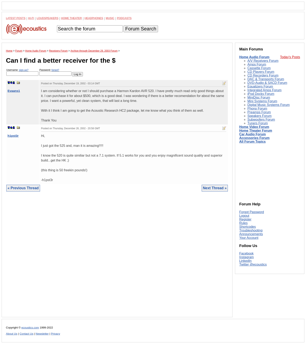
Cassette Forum (259, 68)
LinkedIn (245, 261)
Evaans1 (14, 90)
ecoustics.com (30, 327)
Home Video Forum (254, 127)
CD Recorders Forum (262, 75)
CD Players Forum (260, 71)
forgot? (55, 70)
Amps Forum (256, 64)
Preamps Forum (259, 112)
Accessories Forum (254, 138)
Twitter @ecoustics (253, 264)
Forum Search (140, 28)
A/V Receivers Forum (262, 60)
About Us (11, 333)
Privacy (55, 333)
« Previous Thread (23, 188)
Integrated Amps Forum (264, 90)
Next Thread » (215, 188)
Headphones (94, 18)
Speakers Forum (259, 116)
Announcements (251, 234)
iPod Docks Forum (260, 94)
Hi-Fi (31, 18)
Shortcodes (247, 226)
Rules (243, 223)
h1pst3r (13, 135)
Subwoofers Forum (261, 119)
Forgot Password (251, 212)
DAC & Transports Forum (265, 79)
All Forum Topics (252, 141)
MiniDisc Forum (258, 97)
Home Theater (71, 18)
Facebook (246, 253)
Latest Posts (16, 18)
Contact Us (26, 333)
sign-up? (23, 70)
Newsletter (42, 333)
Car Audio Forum (252, 134)
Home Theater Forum (255, 130)
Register (245, 219)
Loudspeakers (47, 18)
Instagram (246, 257)
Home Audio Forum (254, 57)
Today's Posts (290, 57)
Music (110, 18)
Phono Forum (257, 108)
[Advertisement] (117, 257)
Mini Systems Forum (262, 101)
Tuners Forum (257, 123)
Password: (55, 72)
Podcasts (124, 18)
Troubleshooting (251, 230)
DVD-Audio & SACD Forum (267, 83)
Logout (244, 215)
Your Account (248, 237)
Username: (22, 72)
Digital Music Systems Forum (268, 105)
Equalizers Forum (260, 86)
